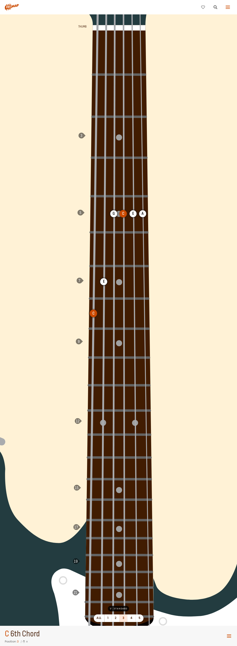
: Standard (118, 608)
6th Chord (25, 634)
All (98, 618)
